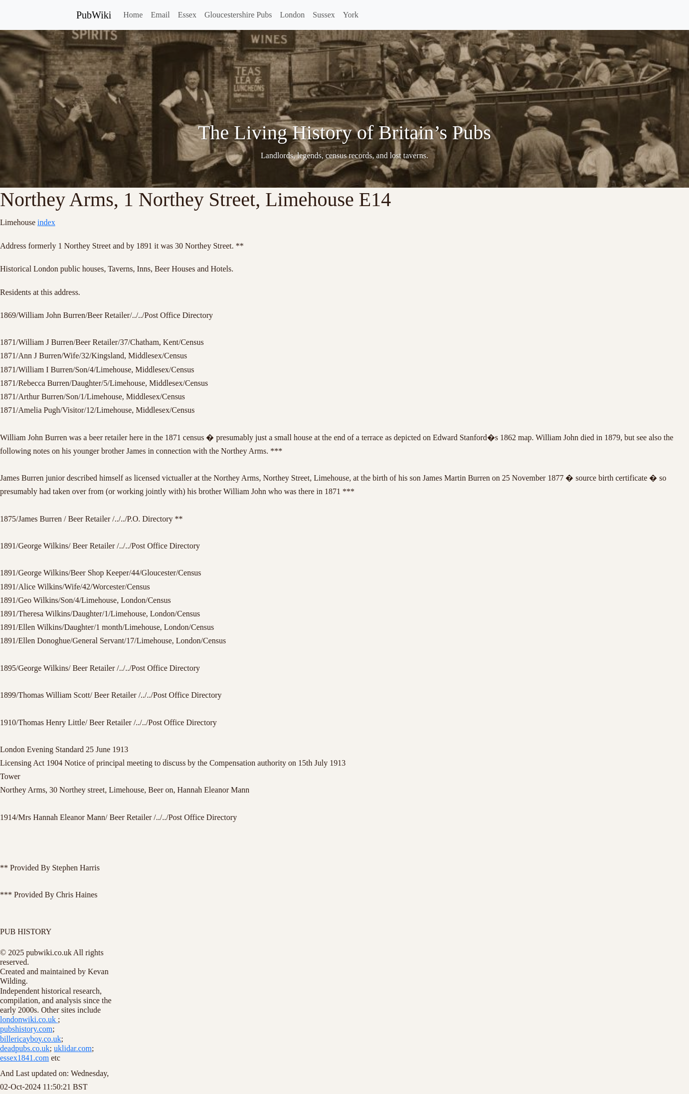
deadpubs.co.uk (25, 1048)
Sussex (324, 14)
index (46, 222)
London (292, 14)
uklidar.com (73, 1048)
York (350, 14)
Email (160, 14)
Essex (187, 14)
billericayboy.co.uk (30, 1039)
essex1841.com (24, 1058)
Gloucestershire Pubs (238, 14)
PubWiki (93, 14)
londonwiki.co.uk (29, 1019)
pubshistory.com (26, 1029)
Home (133, 14)
